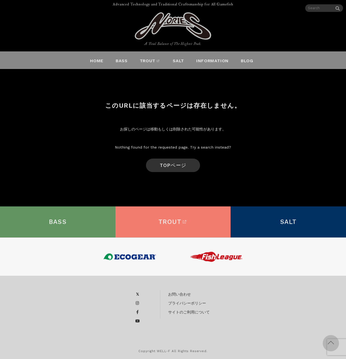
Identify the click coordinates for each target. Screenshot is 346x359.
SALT (288, 224)
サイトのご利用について (189, 314)
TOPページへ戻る (173, 168)
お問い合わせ (179, 296)
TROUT (173, 224)
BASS (58, 224)
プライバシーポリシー (187, 305)
